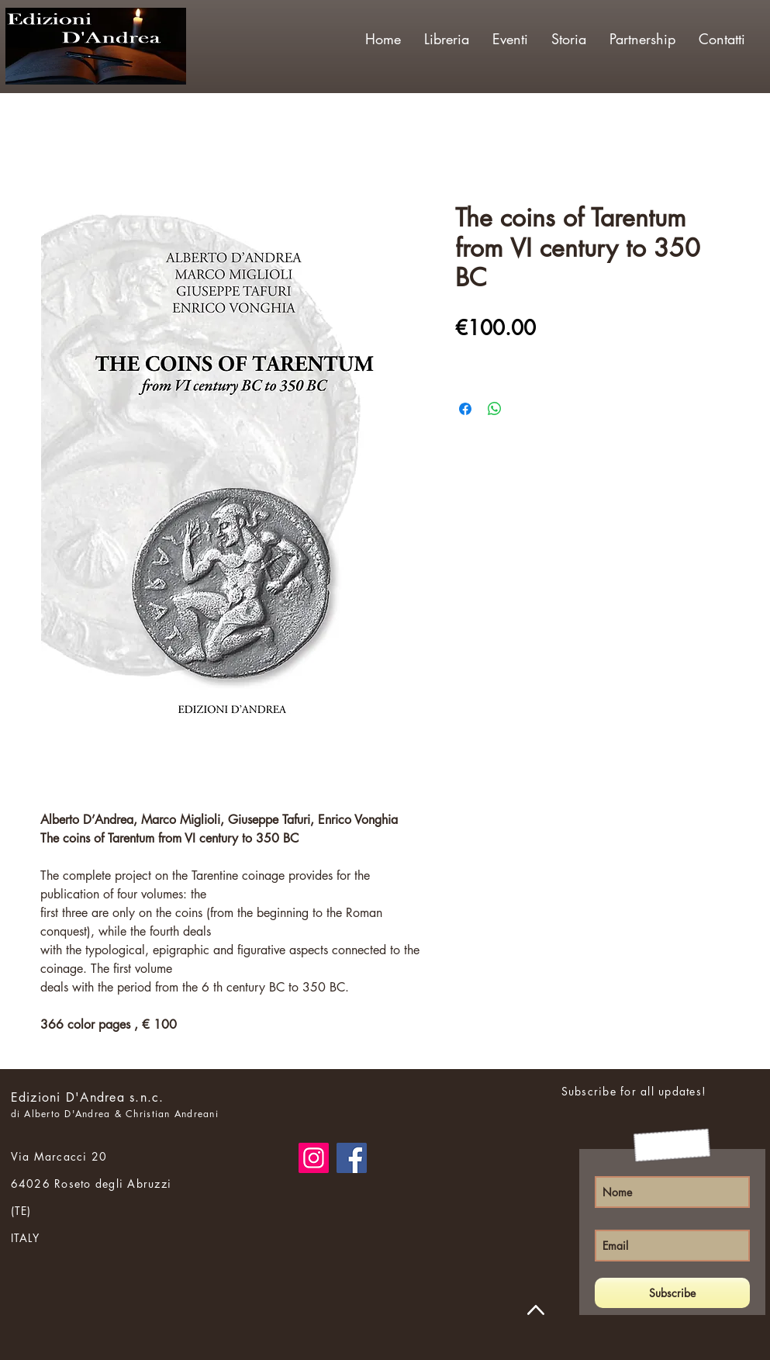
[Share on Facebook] (465, 409)
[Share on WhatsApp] (494, 409)
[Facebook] (352, 1158)
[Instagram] (314, 1158)
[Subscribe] (672, 1293)
